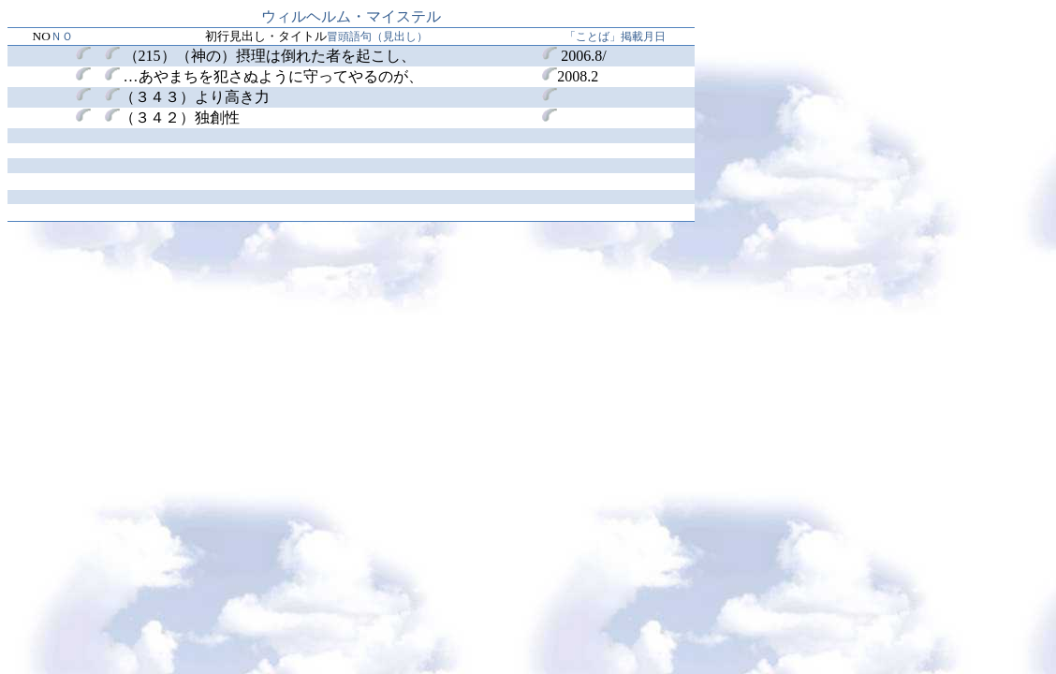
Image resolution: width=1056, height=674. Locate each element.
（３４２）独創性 (172, 117)
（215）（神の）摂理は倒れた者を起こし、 (270, 56)
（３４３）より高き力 (195, 97)
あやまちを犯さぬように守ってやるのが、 (264, 76)
